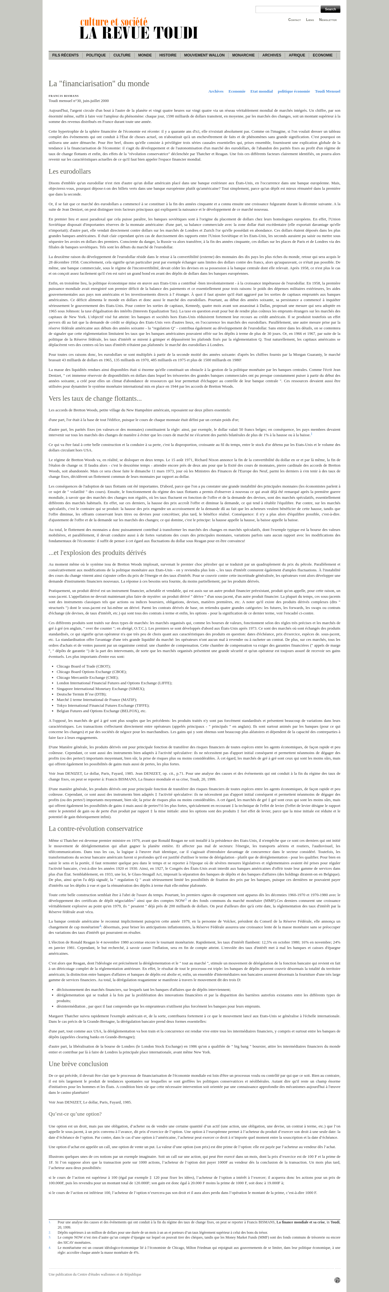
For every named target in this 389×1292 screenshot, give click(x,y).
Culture (121, 55)
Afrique (297, 55)
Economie (322, 55)
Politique (96, 55)
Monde (145, 55)
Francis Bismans (64, 95)
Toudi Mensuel (327, 91)
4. (50, 1247)
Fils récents (65, 55)
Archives (271, 55)
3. (50, 1237)
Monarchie (243, 55)
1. (50, 1222)
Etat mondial (261, 91)
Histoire (167, 55)
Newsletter (328, 20)
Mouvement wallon (204, 55)
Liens (310, 20)
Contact (294, 20)
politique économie (294, 91)
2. (50, 1232)
